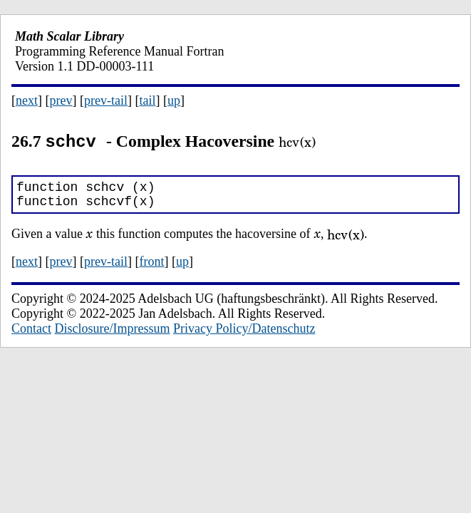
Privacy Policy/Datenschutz (244, 333)
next (27, 100)
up (173, 100)
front (151, 266)
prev (61, 100)
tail (147, 100)
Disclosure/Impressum (112, 333)
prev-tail (106, 100)
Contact (31, 333)
